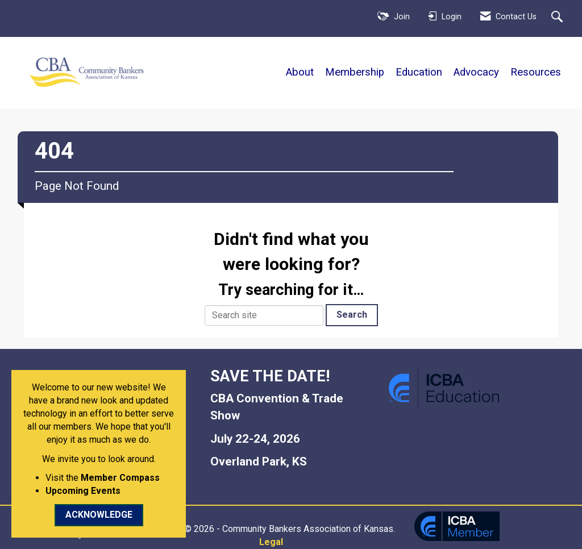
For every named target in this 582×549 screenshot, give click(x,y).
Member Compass (120, 477)
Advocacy (476, 72)
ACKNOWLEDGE (98, 514)
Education (419, 72)
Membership (354, 72)
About (300, 72)
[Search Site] (558, 17)
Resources (535, 72)
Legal (271, 541)
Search (351, 314)
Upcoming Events (82, 490)
